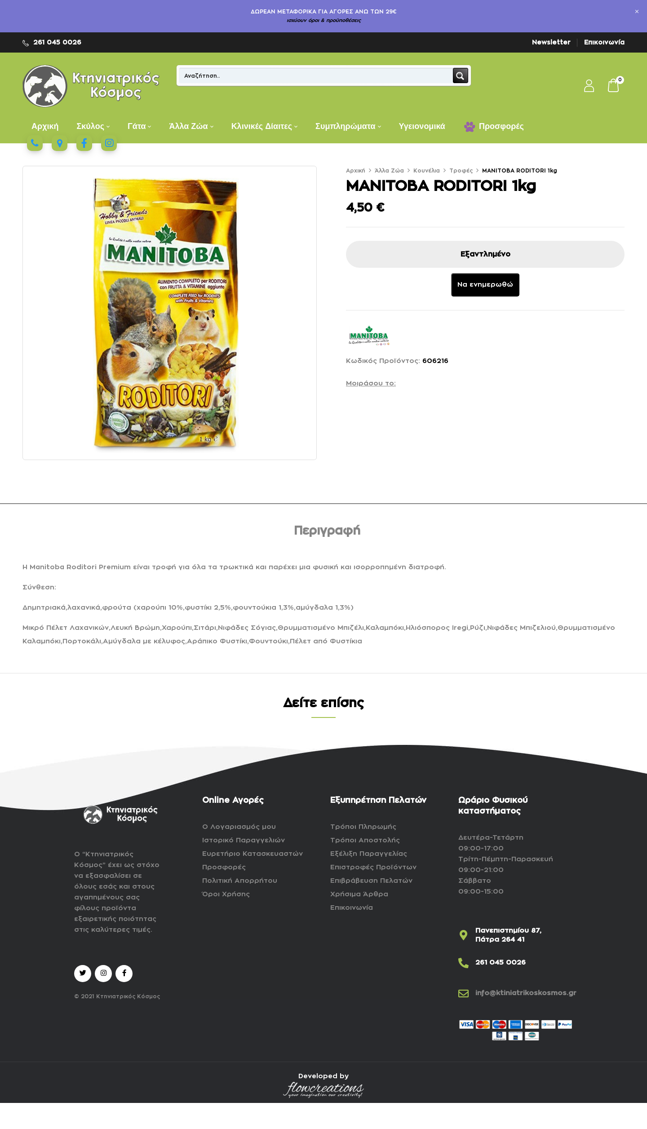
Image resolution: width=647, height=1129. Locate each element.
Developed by (323, 1076)
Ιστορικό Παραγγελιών (243, 840)
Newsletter (551, 42)
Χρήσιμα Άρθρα (359, 894)
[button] (614, 86)
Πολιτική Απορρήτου (239, 880)
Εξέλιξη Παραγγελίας (368, 853)
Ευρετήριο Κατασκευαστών (252, 853)
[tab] (327, 532)
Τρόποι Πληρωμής (363, 827)
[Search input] (316, 75)
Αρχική (355, 170)
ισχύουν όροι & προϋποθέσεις (324, 20)
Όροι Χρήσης (226, 894)
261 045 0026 (57, 42)
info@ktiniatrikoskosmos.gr (525, 993)
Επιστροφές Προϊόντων (373, 867)
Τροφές (461, 170)
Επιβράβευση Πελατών (371, 880)
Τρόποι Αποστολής (365, 840)
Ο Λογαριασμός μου (239, 827)
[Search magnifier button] (460, 75)
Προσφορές (224, 867)
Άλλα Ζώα (389, 170)
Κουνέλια (426, 170)
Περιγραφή (327, 531)
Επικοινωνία (604, 42)
